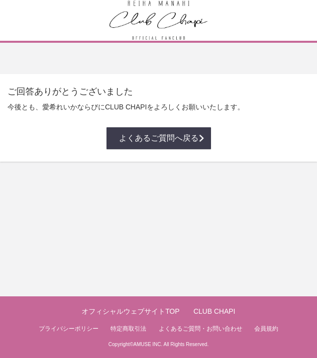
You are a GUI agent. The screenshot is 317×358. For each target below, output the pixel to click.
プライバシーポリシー (69, 328)
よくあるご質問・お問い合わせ (200, 328)
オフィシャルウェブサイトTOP (131, 311)
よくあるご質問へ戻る (159, 138)
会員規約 (266, 328)
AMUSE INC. (147, 344)
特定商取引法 (128, 328)
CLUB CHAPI (214, 311)
